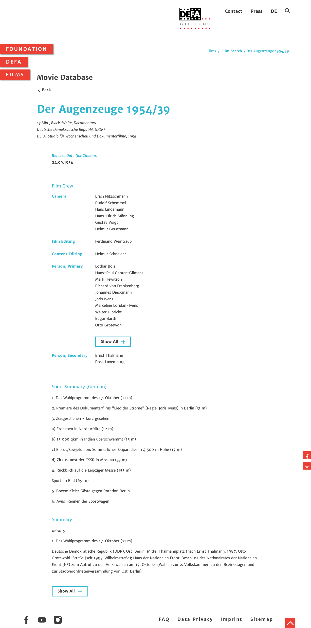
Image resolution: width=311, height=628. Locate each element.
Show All (110, 341)
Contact (233, 11)
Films (15, 74)
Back (44, 89)
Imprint (231, 619)
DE (274, 11)
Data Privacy (195, 619)
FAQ (164, 619)
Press (256, 11)
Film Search (231, 51)
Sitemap (261, 619)
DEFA (14, 62)
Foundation (26, 49)
